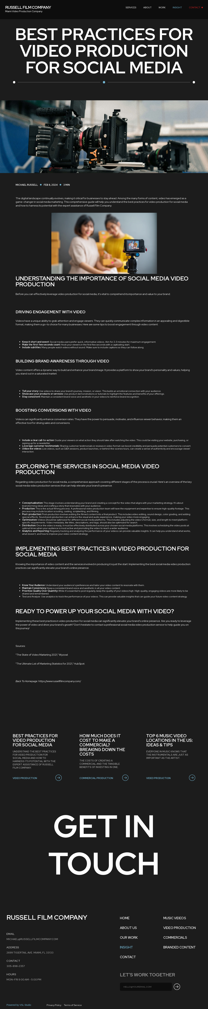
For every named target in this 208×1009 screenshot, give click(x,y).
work (162, 7)
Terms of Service (73, 1005)
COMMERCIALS (175, 937)
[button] (131, 8)
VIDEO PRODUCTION (179, 928)
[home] (28, 7)
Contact (128, 957)
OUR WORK (129, 938)
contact (194, 7)
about (147, 7)
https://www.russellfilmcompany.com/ (60, 681)
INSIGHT (177, 7)
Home (125, 918)
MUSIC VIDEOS (174, 918)
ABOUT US (128, 928)
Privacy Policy (54, 1005)
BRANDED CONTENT (179, 947)
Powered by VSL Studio (18, 1005)
